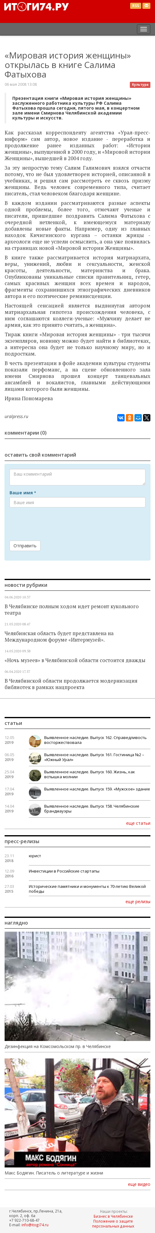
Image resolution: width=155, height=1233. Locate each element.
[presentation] (56, 524)
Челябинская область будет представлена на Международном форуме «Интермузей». (59, 636)
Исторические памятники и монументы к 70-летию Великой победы (87, 889)
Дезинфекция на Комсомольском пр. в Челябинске (58, 1046)
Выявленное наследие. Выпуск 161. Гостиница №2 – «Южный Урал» (94, 757)
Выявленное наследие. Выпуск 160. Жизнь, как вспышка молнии (89, 774)
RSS (135, 5)
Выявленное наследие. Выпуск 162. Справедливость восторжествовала (95, 740)
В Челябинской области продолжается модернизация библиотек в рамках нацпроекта (71, 684)
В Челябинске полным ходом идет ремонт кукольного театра (72, 609)
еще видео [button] (139, 1184)
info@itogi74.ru (34, 1224)
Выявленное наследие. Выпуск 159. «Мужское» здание (97, 789)
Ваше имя (23, 493)
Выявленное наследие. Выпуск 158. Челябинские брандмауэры (91, 808)
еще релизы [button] (138, 901)
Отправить (25, 546)
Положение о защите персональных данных (113, 1223)
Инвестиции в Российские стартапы (64, 871)
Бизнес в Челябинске (113, 1216)
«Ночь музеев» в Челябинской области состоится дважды (75, 660)
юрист (35, 855)
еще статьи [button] (138, 823)
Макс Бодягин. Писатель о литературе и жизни (54, 1173)
